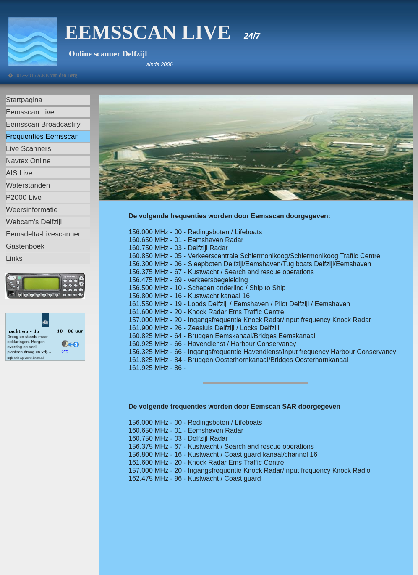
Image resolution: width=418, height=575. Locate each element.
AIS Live (19, 173)
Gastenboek (25, 246)
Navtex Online (28, 161)
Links (14, 258)
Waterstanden (28, 185)
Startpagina (24, 100)
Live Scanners (28, 149)
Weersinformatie (31, 210)
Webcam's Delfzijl (34, 222)
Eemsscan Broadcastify (43, 124)
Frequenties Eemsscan (42, 136)
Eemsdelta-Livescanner (43, 234)
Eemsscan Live (30, 112)
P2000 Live (24, 197)
